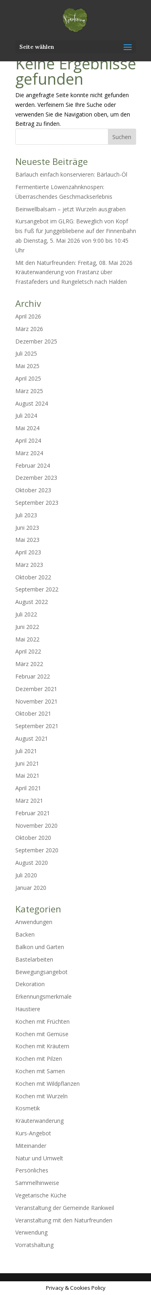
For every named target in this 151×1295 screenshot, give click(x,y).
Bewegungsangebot (41, 972)
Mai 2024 (27, 428)
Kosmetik (27, 1108)
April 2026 (28, 316)
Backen (25, 934)
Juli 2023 (26, 515)
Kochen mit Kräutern (42, 1046)
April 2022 (28, 651)
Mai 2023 (27, 539)
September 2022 (36, 589)
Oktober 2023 (33, 490)
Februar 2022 (32, 676)
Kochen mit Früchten (42, 1021)
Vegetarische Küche (40, 1195)
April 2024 (28, 440)
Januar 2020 (30, 887)
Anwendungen (33, 922)
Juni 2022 (27, 627)
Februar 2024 (32, 465)
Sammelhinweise (37, 1183)
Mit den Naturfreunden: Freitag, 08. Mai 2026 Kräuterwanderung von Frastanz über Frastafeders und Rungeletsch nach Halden (73, 272)
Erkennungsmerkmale (43, 996)
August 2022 (31, 602)
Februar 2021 (32, 813)
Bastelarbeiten (34, 959)
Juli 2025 (26, 353)
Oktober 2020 (33, 837)
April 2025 (28, 378)
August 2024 (31, 403)
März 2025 (29, 391)
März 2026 (29, 329)
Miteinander (30, 1145)
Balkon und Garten (39, 947)
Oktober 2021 (33, 713)
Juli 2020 (26, 875)
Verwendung (31, 1232)
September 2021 (36, 726)
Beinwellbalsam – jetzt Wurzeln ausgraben (70, 209)
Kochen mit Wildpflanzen (47, 1083)
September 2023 (36, 502)
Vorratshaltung (34, 1245)
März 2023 (29, 564)
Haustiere (27, 1009)
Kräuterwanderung (39, 1120)
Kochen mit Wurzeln (41, 1096)
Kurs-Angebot (33, 1133)
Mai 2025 (27, 366)
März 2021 (29, 800)
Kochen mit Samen (40, 1071)
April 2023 (28, 552)
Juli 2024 (26, 415)
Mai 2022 (27, 639)
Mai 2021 (27, 775)
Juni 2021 (27, 763)
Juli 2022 (26, 614)
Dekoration (30, 984)
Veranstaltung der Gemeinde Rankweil (64, 1208)
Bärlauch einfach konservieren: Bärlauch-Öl (71, 174)
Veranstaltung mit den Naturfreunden (63, 1220)
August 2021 (31, 738)
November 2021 (36, 701)
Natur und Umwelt (39, 1158)
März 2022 (29, 664)
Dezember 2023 (36, 477)
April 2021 (28, 788)
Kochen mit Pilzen (38, 1058)
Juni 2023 (27, 527)
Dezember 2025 (36, 341)
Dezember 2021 (36, 689)
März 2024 (29, 453)
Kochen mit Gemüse (41, 1034)
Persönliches (31, 1170)
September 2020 (36, 850)
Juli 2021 (26, 751)
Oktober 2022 (33, 577)
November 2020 (36, 825)
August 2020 (31, 862)
